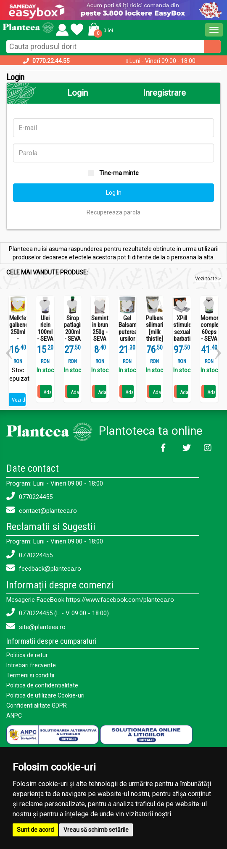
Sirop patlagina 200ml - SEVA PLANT (72, 332)
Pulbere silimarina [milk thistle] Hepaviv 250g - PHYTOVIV (154, 339)
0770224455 (29, 496)
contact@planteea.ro (41, 510)
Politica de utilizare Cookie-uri (45, 695)
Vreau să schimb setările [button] (96, 829)
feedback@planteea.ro (43, 568)
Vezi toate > (208, 278)
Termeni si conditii (30, 675)
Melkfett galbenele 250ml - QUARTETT (17, 332)
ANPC (14, 715)
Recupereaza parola (113, 212)
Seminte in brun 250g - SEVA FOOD (99, 332)
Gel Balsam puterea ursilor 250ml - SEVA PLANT (127, 339)
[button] (99, 28)
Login (77, 93)
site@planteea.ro (36, 626)
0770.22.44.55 (51, 60)
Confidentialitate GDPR (36, 705)
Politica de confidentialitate (42, 685)
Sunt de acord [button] (35, 829)
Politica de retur (27, 655)
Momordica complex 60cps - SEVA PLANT (209, 332)
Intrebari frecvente (31, 665)
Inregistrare (164, 93)
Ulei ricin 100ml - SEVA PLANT (45, 332)
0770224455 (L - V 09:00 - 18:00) (57, 612)
